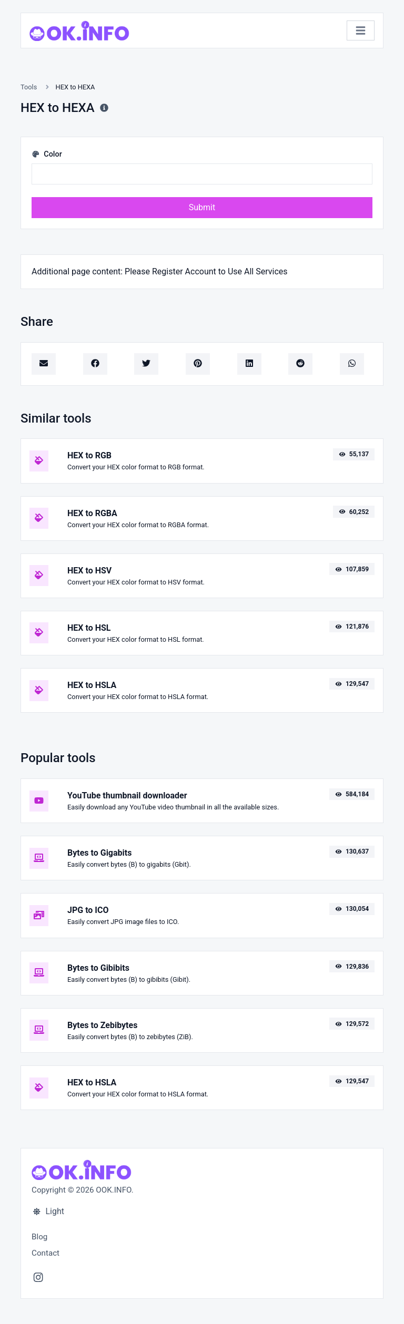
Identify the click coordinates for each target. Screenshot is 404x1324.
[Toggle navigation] (361, 30)
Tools (29, 87)
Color (47, 154)
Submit (202, 207)
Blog (39, 1236)
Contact (45, 1253)
